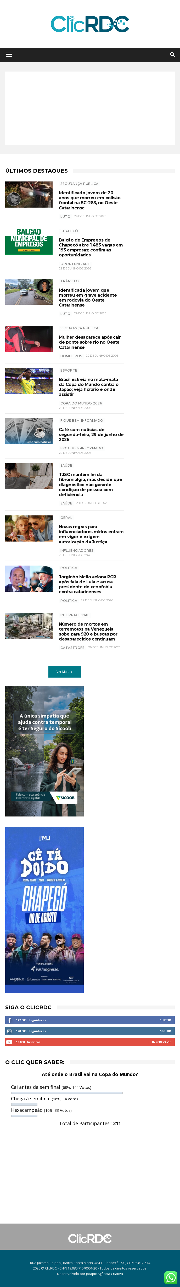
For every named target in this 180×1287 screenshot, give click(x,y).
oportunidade (75, 264)
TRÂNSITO (69, 281)
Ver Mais (65, 671)
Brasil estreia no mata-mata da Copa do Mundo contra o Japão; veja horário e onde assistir (89, 387)
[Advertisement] (90, 108)
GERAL (66, 518)
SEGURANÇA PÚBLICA (79, 184)
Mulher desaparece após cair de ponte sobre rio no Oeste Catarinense (90, 342)
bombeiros (71, 356)
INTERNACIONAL (74, 615)
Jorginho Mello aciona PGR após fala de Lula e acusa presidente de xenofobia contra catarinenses (87, 584)
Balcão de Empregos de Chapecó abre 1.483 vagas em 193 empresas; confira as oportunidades (91, 248)
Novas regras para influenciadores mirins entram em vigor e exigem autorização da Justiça (91, 534)
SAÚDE (66, 465)
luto (65, 217)
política (68, 601)
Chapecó (69, 231)
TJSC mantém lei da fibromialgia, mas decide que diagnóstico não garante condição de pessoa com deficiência (90, 484)
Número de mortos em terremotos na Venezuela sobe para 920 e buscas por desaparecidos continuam (88, 632)
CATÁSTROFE (72, 648)
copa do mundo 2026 (81, 403)
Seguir (165, 1031)
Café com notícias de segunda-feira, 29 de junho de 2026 (91, 434)
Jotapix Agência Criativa (104, 1273)
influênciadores (76, 551)
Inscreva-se (161, 1042)
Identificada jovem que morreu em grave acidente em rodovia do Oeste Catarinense (88, 298)
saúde (66, 503)
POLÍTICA (68, 568)
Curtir (165, 1020)
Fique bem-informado (81, 420)
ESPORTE (68, 370)
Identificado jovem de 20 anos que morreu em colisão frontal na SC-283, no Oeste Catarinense (89, 200)
